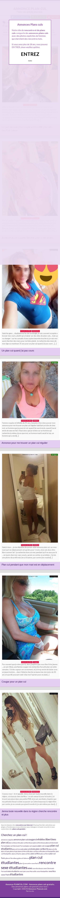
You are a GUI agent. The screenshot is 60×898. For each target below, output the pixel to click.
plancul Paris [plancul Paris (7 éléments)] (44, 854)
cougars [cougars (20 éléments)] (32, 839)
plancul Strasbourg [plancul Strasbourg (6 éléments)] (11, 858)
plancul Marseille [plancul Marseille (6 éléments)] (24, 851)
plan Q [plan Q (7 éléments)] (21, 863)
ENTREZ (30, 54)
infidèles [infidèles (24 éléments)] (40, 839)
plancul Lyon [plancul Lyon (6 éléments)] (14, 851)
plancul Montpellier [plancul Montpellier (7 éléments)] (49, 851)
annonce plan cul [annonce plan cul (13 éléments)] (21, 839)
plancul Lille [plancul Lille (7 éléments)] (53, 849)
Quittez (30, 60)
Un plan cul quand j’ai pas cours (18, 350)
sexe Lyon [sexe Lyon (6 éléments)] (22, 871)
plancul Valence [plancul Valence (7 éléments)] (23, 858)
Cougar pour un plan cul (14, 681)
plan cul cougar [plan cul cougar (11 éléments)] (44, 846)
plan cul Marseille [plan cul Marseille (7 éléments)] (36, 851)
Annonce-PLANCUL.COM (16, 884)
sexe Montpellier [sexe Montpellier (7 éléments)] (42, 871)
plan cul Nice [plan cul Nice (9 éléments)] (35, 854)
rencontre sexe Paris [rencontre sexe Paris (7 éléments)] (31, 863)
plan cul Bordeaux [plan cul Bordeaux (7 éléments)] (26, 843)
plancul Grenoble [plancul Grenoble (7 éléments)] (18, 849)
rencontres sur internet (24, 825)
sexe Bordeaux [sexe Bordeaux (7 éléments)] (37, 868)
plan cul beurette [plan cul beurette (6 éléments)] (14, 843)
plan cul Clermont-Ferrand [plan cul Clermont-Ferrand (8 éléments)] (16, 846)
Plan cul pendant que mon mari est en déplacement (28, 564)
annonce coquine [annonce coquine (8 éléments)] (7, 840)
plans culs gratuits (18, 829)
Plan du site (30, 891)
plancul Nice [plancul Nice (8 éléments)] (26, 854)
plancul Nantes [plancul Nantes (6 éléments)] (17, 854)
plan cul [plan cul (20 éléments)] (4, 842)
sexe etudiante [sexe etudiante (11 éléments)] (13, 871)
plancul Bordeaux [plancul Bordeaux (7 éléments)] (39, 843)
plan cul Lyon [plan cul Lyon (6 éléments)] (5, 851)
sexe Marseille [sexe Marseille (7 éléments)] (31, 871)
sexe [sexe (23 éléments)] (29, 868)
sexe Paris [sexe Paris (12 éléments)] (5, 875)
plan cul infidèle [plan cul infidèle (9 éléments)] (30, 849)
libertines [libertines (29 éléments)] (50, 839)
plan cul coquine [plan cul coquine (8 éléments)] (32, 846)
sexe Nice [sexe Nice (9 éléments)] (52, 871)
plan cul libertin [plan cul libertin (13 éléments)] (42, 849)
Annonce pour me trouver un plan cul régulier (24, 442)
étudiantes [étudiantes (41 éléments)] (16, 874)
